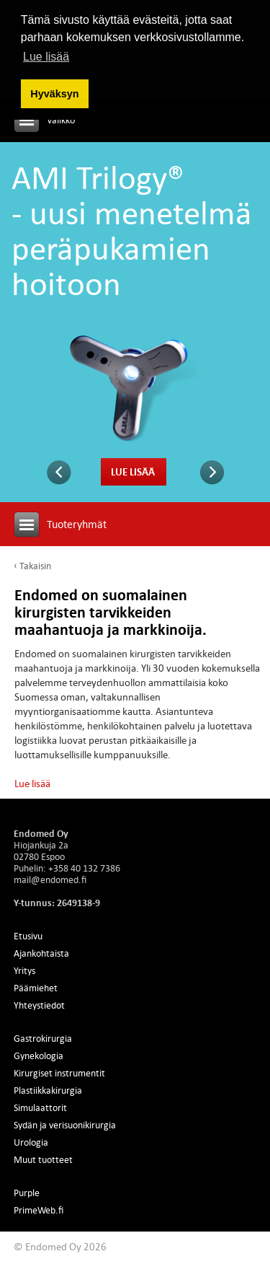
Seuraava (211, 472)
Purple (27, 1192)
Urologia (31, 1142)
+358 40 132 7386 (84, 868)
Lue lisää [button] (46, 57)
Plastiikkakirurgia (48, 1090)
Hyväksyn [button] (54, 94)
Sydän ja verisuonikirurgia (65, 1125)
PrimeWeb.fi (38, 1210)
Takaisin (35, 565)
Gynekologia (38, 1055)
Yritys (24, 970)
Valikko (61, 120)
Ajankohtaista (41, 953)
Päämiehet (36, 987)
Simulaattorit (40, 1107)
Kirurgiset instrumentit (59, 1073)
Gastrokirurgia (43, 1038)
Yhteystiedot (39, 1005)
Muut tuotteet (43, 1159)
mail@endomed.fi (50, 879)
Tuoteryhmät (77, 523)
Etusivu (28, 936)
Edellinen (59, 472)
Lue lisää (133, 471)
